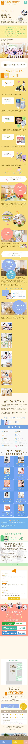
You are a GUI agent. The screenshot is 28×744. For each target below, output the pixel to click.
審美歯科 (6, 438)
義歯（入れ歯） (7, 445)
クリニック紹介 (9, 726)
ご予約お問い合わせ (4, 742)
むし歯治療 (6, 431)
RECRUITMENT (13, 617)
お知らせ (20, 727)
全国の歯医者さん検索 (13, 729)
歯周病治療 (19, 431)
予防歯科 (14, 700)
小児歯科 (10, 700)
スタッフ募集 (15, 727)
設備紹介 (22, 726)
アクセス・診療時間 (9, 727)
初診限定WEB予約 (15, 742)
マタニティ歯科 (20, 445)
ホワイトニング (20, 438)
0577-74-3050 (4, 526)
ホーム (4, 726)
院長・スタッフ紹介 (16, 726)
